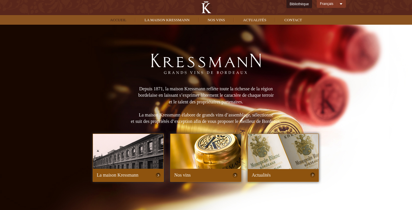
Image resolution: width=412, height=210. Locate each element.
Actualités (254, 20)
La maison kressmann (167, 20)
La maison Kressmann (117, 175)
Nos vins (216, 20)
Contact (293, 20)
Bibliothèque (299, 4)
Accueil (118, 20)
